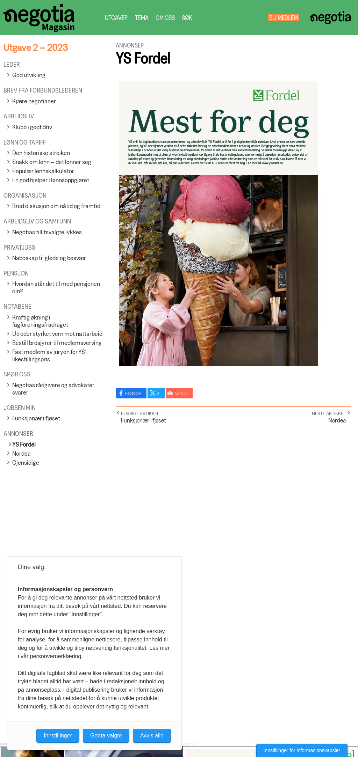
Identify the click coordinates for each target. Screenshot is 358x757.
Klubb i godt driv (32, 127)
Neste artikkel (329, 413)
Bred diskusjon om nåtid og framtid (56, 206)
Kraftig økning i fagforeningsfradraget (40, 321)
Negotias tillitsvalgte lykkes (47, 232)
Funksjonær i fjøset (36, 418)
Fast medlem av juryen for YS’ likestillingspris (49, 355)
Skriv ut (181, 393)
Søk (187, 17)
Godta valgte (106, 735)
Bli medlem (283, 17)
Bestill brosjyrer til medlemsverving (57, 342)
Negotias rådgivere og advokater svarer (53, 388)
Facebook (133, 393)
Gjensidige (25, 462)
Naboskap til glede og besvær (49, 258)
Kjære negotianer (34, 101)
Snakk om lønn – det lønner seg (51, 162)
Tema (142, 17)
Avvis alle (152, 735)
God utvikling (28, 75)
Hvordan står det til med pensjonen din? (56, 287)
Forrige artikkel (140, 413)
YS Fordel (24, 444)
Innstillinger (58, 735)
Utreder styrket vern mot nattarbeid (57, 333)
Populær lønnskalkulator (43, 171)
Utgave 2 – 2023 (35, 47)
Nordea (21, 453)
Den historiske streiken (41, 152)
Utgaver (116, 17)
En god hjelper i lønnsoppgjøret (50, 180)
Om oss (165, 17)
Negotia (330, 17)
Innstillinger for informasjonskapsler (302, 750)
